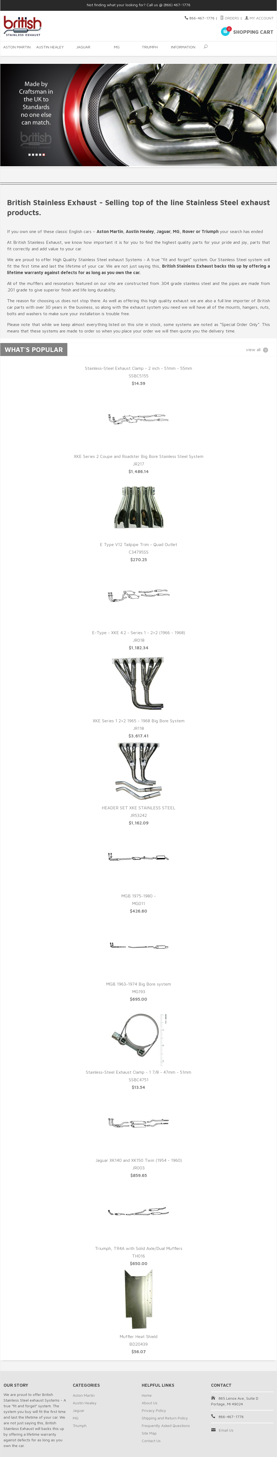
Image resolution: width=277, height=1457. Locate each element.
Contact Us (151, 1440)
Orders (229, 18)
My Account (259, 18)
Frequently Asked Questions (166, 1425)
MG (116, 48)
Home (147, 1395)
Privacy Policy (154, 1410)
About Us (149, 1403)
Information (182, 48)
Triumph (149, 48)
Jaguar (83, 48)
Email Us (226, 1430)
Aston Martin (17, 48)
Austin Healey (50, 48)
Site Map (149, 1433)
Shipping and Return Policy (165, 1418)
